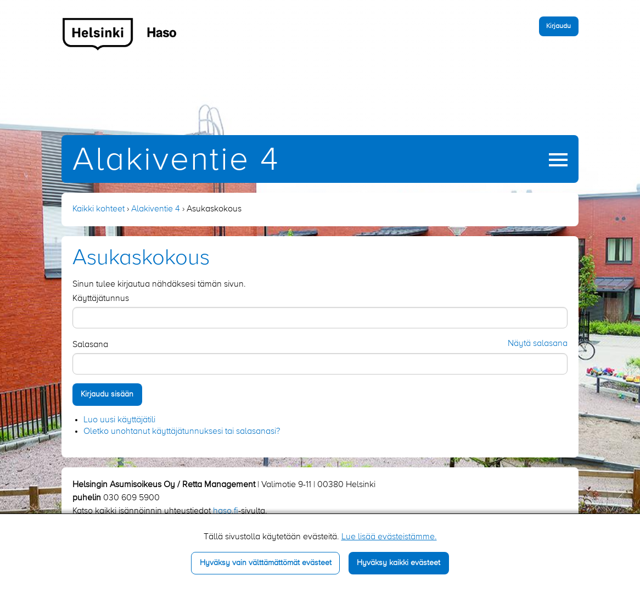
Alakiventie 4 (175, 160)
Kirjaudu (558, 26)
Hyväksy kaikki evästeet (398, 563)
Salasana (90, 344)
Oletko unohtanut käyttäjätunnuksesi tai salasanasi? (181, 431)
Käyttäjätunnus (100, 298)
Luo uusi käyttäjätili (119, 420)
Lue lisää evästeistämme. (389, 537)
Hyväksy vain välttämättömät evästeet (266, 563)
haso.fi (225, 511)
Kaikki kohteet (98, 209)
